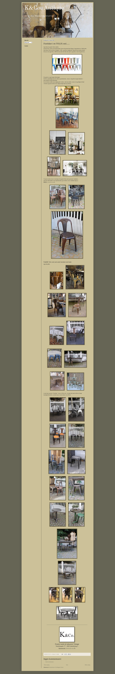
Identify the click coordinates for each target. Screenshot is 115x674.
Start (67, 664)
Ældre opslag (87, 664)
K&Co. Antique (44, 8)
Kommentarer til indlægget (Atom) (56, 667)
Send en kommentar (49, 661)
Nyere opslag (46, 664)
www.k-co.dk (70, 648)
